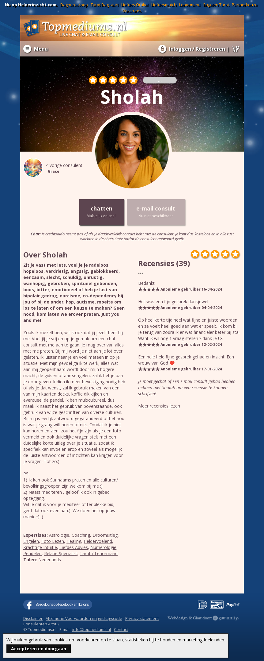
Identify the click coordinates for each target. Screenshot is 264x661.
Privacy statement (142, 618)
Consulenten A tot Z (41, 624)
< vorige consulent (60, 168)
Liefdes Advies (73, 547)
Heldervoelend (98, 541)
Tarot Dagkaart (105, 4)
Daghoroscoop (74, 4)
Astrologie (59, 535)
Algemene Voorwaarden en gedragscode (84, 618)
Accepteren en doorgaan (38, 648)
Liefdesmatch (163, 4)
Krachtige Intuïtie (40, 547)
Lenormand (190, 4)
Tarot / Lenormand (99, 553)
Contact (121, 629)
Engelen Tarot (216, 4)
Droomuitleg (105, 535)
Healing (73, 541)
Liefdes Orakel (135, 4)
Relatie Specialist (60, 553)
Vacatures (132, 11)
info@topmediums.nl (91, 629)
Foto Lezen (52, 541)
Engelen (31, 541)
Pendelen (32, 553)
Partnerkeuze (245, 4)
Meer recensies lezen (159, 406)
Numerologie (103, 547)
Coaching (81, 535)
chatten (101, 212)
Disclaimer (33, 618)
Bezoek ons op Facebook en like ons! (62, 604)
